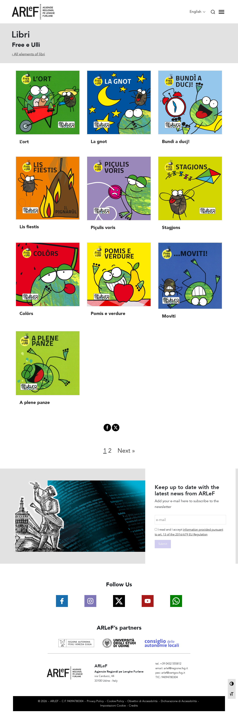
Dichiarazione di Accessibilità (179, 701)
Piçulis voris (103, 228)
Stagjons (171, 228)
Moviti (169, 316)
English (198, 11)
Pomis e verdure (108, 314)
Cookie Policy (115, 701)
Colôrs (26, 314)
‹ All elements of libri (28, 54)
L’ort (24, 142)
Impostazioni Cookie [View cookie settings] (113, 706)
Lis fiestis (29, 227)
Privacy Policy (95, 701)
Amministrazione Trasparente (173, 682)
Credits (133, 706)
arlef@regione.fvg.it (176, 668)
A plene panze (35, 402)
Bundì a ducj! (176, 142)
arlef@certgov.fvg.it (173, 673)
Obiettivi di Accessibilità (142, 701)
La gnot (99, 142)
